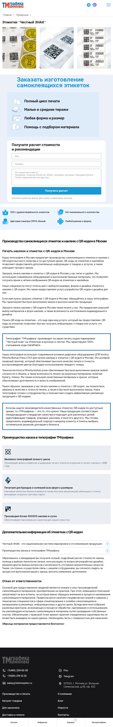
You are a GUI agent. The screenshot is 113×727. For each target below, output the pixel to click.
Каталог (14, 722)
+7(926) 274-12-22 (17, 675)
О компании (65, 694)
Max (63, 670)
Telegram (66, 676)
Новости (63, 707)
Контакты (63, 714)
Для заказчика (10, 707)
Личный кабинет (99, 722)
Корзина (72, 721)
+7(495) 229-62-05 (101, 4)
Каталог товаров (12, 700)
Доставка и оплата (13, 714)
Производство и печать (16, 694)
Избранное (42, 722)
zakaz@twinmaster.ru (19, 683)
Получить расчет (56, 190)
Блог (60, 700)
